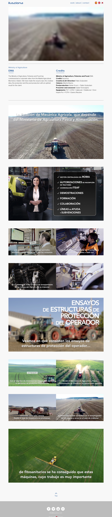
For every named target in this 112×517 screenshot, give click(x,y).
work (72, 3)
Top (56, 494)
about (78, 3)
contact (86, 3)
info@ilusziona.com (55, 513)
